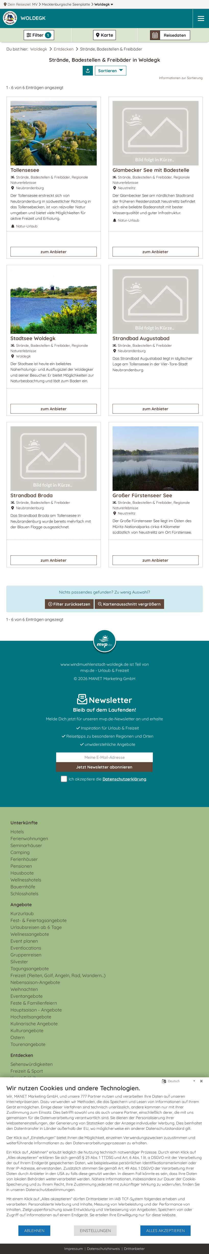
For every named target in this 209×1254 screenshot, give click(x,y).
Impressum (73, 1248)
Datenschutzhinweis (103, 1248)
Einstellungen (95, 1230)
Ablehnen (34, 1230)
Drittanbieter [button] (134, 1248)
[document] (104, 1154)
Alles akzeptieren (165, 1230)
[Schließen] (201, 1081)
